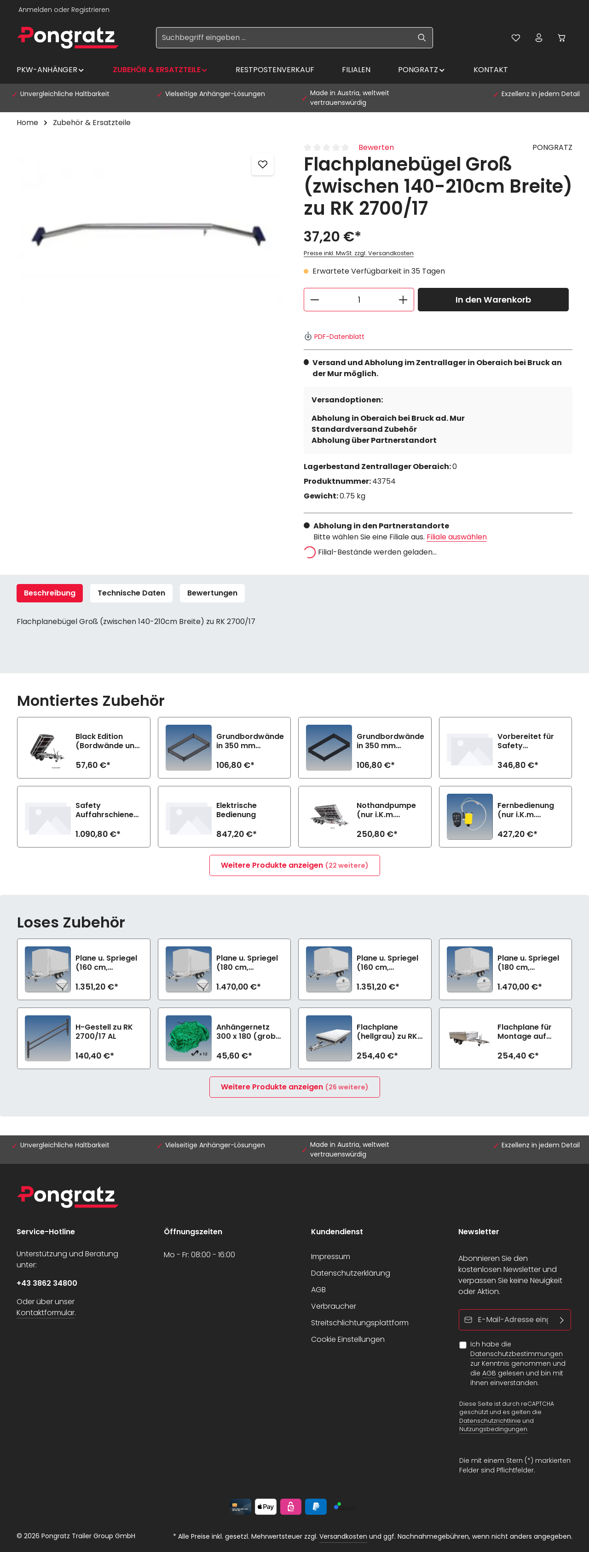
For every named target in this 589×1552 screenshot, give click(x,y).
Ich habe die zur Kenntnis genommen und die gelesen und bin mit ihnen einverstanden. (518, 1363)
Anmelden (35, 9)
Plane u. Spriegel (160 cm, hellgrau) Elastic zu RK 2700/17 (106, 963)
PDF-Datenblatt (334, 336)
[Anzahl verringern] (314, 299)
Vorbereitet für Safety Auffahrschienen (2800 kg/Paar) (528, 741)
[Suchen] (422, 37)
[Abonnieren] (562, 1319)
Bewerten (376, 147)
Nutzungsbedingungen (493, 1429)
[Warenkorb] (561, 37)
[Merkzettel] (515, 37)
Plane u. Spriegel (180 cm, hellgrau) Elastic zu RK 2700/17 (247, 963)
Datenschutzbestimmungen (516, 1353)
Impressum (330, 1256)
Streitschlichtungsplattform (360, 1322)
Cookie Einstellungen (348, 1339)
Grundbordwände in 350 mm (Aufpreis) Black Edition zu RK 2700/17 (390, 741)
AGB (318, 1289)
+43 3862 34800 (47, 1283)
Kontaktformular (46, 1312)
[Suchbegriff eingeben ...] (284, 37)
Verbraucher (333, 1306)
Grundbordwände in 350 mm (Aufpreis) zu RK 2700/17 (250, 741)
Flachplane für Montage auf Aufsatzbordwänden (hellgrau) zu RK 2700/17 (536, 1032)
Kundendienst (337, 1231)
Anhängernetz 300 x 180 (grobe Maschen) (248, 1032)
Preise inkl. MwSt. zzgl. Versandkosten (359, 253)
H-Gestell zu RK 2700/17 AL (104, 1032)
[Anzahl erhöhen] (403, 299)
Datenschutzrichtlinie (490, 1420)
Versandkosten (343, 1536)
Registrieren (90, 9)
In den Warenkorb (493, 299)
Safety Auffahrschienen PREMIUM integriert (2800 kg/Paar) (106, 810)
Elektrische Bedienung (236, 810)
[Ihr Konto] (538, 37)
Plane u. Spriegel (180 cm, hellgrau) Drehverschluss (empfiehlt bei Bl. (529, 963)
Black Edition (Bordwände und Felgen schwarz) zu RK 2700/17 (107, 741)
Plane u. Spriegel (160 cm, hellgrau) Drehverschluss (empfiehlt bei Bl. (389, 963)
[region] (150, 241)
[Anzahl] (359, 299)
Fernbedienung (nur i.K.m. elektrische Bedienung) (525, 810)
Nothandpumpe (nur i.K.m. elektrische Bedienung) (386, 810)
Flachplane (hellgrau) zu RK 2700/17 (387, 1032)
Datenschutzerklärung (350, 1273)
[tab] (50, 593)
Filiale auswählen (457, 537)
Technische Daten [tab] (131, 593)
